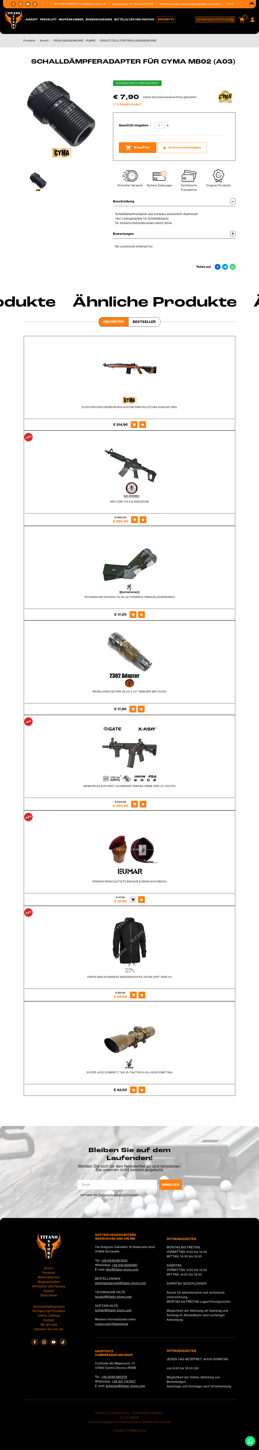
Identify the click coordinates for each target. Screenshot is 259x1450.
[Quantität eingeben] (159, 125)
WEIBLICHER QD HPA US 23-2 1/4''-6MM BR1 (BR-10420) (130, 691)
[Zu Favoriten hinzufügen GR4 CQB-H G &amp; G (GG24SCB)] (143, 519)
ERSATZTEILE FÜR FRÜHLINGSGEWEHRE (128, 40)
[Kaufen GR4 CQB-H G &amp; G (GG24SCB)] (134, 519)
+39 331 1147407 (124, 1381)
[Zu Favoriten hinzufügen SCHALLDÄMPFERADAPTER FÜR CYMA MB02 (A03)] (182, 147)
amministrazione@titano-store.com (203, 4)
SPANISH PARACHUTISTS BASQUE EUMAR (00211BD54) (129, 881)
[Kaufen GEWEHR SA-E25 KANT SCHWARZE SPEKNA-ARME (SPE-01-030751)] (134, 804)
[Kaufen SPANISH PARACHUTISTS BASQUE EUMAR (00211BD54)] (133, 899)
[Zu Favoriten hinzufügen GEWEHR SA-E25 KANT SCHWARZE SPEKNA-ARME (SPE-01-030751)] (143, 804)
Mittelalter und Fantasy (134, 19)
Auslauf (49, 1291)
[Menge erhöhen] (168, 125)
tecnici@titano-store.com (113, 1297)
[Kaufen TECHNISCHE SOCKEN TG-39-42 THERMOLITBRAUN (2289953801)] (133, 614)
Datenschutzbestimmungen (118, 1195)
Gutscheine (49, 1295)
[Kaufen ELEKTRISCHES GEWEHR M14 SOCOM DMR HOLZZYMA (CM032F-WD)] (134, 424)
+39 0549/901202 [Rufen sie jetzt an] (146, 4)
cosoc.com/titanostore (111, 1324)
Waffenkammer (71, 19)
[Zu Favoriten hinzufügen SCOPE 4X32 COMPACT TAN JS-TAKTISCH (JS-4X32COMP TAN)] (141, 1090)
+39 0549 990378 (114, 1377)
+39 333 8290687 (125, 1265)
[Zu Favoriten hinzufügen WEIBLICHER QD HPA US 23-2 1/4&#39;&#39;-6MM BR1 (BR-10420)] (141, 709)
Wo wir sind (49, 1324)
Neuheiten (113, 322)
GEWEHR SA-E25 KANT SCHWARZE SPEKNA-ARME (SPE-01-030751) (129, 786)
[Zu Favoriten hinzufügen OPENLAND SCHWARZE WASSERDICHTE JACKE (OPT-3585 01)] (141, 995)
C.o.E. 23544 (129, 1417)
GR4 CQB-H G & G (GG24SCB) (129, 501)
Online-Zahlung (49, 1315)
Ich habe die (109, 1195)
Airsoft (31, 19)
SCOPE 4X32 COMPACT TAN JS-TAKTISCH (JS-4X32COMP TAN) (130, 1072)
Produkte (29, 40)
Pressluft (48, 19)
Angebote (166, 19)
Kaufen (137, 148)
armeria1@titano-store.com (125, 1386)
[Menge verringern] (150, 125)
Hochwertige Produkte (48, 1311)
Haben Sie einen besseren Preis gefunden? (170, 97)
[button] (252, 4)
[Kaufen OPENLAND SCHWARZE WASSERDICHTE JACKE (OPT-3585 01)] (133, 995)
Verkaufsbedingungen (49, 1306)
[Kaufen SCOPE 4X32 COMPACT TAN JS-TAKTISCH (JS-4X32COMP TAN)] (133, 1090)
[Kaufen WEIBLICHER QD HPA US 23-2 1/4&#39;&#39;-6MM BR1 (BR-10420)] (132, 709)
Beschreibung (174, 201)
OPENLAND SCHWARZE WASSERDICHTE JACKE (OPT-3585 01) (129, 976)
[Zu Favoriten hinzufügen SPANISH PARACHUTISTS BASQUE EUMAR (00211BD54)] (141, 899)
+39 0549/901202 (114, 1260)
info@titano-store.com (122, 1269)
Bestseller (144, 322)
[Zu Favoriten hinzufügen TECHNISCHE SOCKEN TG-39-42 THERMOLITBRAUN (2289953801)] (141, 614)
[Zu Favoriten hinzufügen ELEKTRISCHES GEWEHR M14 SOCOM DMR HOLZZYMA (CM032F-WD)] (142, 424)
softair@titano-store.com (95, 4)
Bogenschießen (99, 19)
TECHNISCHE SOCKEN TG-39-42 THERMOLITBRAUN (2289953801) (129, 597)
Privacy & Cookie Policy (112, 1413)
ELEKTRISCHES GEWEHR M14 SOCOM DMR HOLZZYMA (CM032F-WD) (129, 407)
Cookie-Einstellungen (148, 1413)
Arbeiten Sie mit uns (48, 1329)
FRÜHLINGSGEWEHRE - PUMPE (74, 40)
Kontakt (49, 1320)
